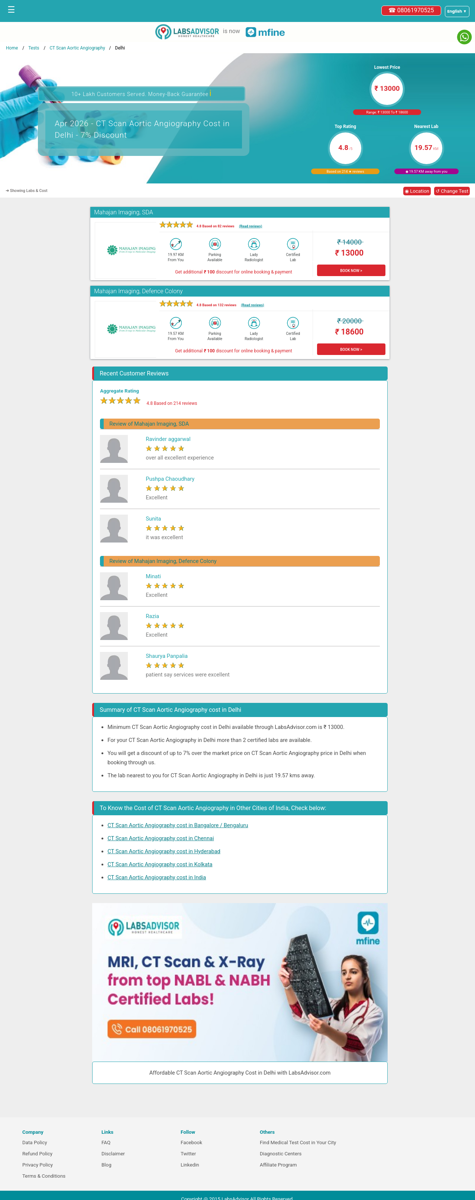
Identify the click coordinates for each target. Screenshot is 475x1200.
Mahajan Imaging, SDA (123, 212)
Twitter (188, 1153)
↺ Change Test (452, 191)
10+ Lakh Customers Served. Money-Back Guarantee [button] (141, 93)
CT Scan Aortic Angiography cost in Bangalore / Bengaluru (177, 825)
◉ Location (417, 191)
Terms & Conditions (43, 1176)
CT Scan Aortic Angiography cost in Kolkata (159, 864)
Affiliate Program (278, 1165)
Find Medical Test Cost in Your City (298, 1142)
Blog (106, 1165)
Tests (33, 48)
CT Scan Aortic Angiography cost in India (156, 877)
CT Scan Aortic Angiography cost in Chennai (160, 838)
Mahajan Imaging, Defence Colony (138, 291)
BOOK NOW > (351, 271)
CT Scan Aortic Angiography (77, 48)
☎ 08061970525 (411, 10)
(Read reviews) (250, 226)
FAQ (105, 1142)
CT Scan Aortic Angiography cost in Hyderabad (163, 851)
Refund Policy (37, 1153)
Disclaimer (113, 1153)
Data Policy (34, 1142)
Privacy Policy (37, 1165)
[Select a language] (457, 11)
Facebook (191, 1142)
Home (12, 48)
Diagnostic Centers (280, 1153)
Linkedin (190, 1165)
